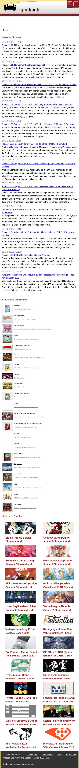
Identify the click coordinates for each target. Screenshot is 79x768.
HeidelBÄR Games (19, 309)
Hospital (10, 444)
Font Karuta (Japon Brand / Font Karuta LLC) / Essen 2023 (59, 699)
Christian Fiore (26, 427)
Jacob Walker (27, 417)
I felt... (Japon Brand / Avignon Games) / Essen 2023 (19, 676)
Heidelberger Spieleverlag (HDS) (22, 447)
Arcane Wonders (34, 497)
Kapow (10, 403)
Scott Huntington (33, 407)
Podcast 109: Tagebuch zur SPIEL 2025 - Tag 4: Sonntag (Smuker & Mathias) (37, 104)
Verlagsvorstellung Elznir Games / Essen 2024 (20, 631)
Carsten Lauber (27, 457)
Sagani (10, 335)
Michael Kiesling (27, 477)
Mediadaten (32, 755)
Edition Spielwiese (18, 367)
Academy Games (28, 357)
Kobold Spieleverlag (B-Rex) (45, 329)
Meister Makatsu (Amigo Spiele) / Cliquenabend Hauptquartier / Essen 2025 (59, 562)
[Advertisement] (39, 22)
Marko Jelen (34, 447)
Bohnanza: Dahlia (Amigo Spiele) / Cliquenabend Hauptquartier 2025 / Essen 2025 (21, 562)
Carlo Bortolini (27, 367)
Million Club (11, 504)
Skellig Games (35, 339)
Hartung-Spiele (18, 349)
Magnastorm (12, 464)
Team (59, 755)
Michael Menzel (18, 467)
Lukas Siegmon (27, 339)
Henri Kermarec (23, 508)
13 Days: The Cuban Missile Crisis (18, 413)
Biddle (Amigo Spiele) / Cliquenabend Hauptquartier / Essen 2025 (21, 539)
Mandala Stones (13, 325)
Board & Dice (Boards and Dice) (22, 329)
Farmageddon (12, 383)
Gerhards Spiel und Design (28, 319)
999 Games (17, 396)
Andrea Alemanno (36, 457)
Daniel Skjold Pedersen (38, 417)
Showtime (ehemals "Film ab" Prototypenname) (22, 423)
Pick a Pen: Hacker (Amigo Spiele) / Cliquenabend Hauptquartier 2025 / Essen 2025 (21, 585)
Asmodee (16, 508)
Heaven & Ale (12, 474)
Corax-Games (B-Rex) (38, 357)
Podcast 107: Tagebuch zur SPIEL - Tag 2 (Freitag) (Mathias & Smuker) (34, 144)
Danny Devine (20, 377)
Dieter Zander (17, 319)
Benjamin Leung (28, 309)
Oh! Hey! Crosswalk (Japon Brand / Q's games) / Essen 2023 (21, 722)
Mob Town (11, 374)
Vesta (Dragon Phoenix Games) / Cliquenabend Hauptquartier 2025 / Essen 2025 (59, 608)
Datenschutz (47, 755)
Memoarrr (11, 364)
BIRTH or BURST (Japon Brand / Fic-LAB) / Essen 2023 (57, 653)
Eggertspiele (34, 477)
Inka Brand (20, 437)
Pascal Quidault (32, 508)
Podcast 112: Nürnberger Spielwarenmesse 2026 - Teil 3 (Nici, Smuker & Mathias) (39, 45)
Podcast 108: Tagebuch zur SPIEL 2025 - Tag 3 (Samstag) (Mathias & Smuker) (38, 124)
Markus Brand (27, 437)
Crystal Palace (12, 454)
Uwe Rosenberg (18, 339)
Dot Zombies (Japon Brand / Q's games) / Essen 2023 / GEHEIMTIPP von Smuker (21, 653)
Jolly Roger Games (19, 417)
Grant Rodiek (20, 386)
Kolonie (10, 434)
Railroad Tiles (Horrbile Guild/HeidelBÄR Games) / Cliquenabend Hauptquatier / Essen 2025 (59, 585)
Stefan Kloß (33, 427)
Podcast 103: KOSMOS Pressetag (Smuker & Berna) (26, 255)
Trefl (15, 377)
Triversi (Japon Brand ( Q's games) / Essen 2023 (21, 699)
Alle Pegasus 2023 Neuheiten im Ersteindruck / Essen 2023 (21, 745)
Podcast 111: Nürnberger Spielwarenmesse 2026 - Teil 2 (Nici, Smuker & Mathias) (39, 65)
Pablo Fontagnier (36, 367)
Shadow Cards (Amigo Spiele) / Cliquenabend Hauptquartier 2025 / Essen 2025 (59, 539)
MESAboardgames (19, 497)
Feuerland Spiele (18, 457)
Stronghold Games (27, 487)
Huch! (15, 437)
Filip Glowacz (34, 329)
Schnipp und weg (13, 316)
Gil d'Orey (26, 497)
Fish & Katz (11, 306)
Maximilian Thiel (36, 467)
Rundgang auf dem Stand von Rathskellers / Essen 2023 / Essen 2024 (58, 631)
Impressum (71, 755)
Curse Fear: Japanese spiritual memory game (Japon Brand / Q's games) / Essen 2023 (59, 676)
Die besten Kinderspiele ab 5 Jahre (19, 764)
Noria (9, 484)
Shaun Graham (25, 407)
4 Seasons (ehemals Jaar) (16, 393)
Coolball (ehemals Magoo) (16, 346)
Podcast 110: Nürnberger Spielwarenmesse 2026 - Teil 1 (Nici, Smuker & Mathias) (39, 84)
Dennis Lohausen (18, 357)
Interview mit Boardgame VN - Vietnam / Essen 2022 (58, 745)
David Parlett (24, 396)
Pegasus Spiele (18, 427)
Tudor (10, 354)
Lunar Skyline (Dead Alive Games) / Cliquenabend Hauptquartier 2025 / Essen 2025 (21, 608)
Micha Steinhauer (26, 349)
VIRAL (10, 494)
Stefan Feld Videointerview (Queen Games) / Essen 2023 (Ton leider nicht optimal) (59, 722)
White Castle (17, 407)
